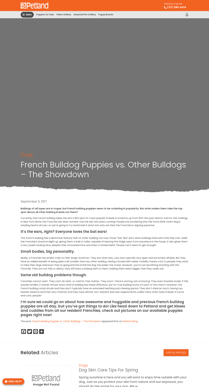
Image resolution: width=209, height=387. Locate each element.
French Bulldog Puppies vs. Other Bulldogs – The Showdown (66, 321)
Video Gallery (63, 14)
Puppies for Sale (45, 14)
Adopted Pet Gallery (85, 14)
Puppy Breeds (105, 14)
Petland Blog (130, 321)
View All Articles (176, 352)
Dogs (27, 154)
